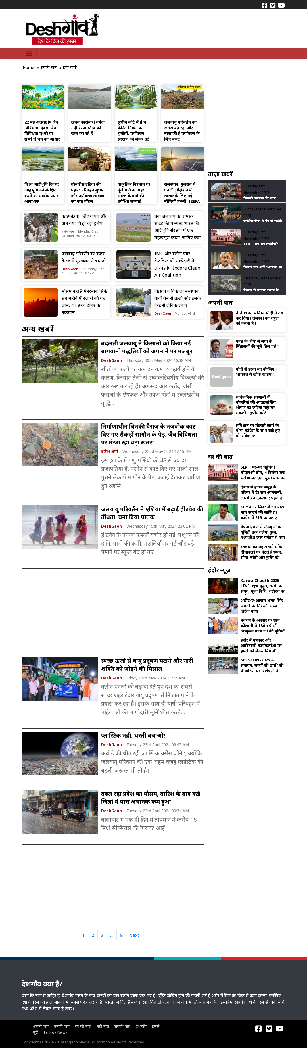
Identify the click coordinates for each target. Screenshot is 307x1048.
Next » (136, 935)
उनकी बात (62, 1026)
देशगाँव (141, 1026)
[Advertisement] (113, 611)
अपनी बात (41, 1026)
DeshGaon (70, 269)
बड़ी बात (103, 1026)
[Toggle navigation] (29, 53)
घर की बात (83, 1026)
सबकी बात (122, 1026)
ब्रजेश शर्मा (68, 231)
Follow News (56, 1032)
